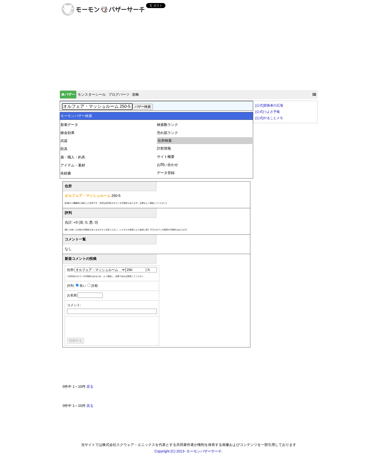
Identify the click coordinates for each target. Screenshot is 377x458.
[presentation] (105, 328)
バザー (68, 94)
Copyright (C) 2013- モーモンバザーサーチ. (188, 451)
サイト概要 (166, 157)
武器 (63, 141)
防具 (63, 149)
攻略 (135, 94)
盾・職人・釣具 (72, 157)
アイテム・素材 (72, 165)
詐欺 (94, 286)
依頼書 (65, 173)
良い (83, 286)
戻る (89, 386)
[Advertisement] (188, 54)
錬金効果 (67, 133)
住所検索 (165, 140)
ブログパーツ (118, 94)
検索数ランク (167, 125)
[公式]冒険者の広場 (269, 105)
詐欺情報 (164, 148)
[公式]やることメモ (269, 118)
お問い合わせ (167, 165)
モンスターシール (92, 94)
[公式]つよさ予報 (267, 112)
